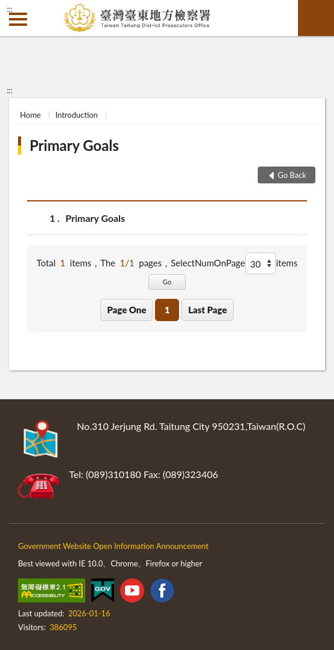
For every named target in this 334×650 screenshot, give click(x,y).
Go (167, 282)
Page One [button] (126, 309)
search (316, 18)
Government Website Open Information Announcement (113, 546)
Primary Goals (74, 145)
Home (30, 115)
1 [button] (167, 309)
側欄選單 (18, 19)
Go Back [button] (292, 175)
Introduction (76, 115)
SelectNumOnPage (208, 262)
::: (10, 9)
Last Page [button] (207, 309)
